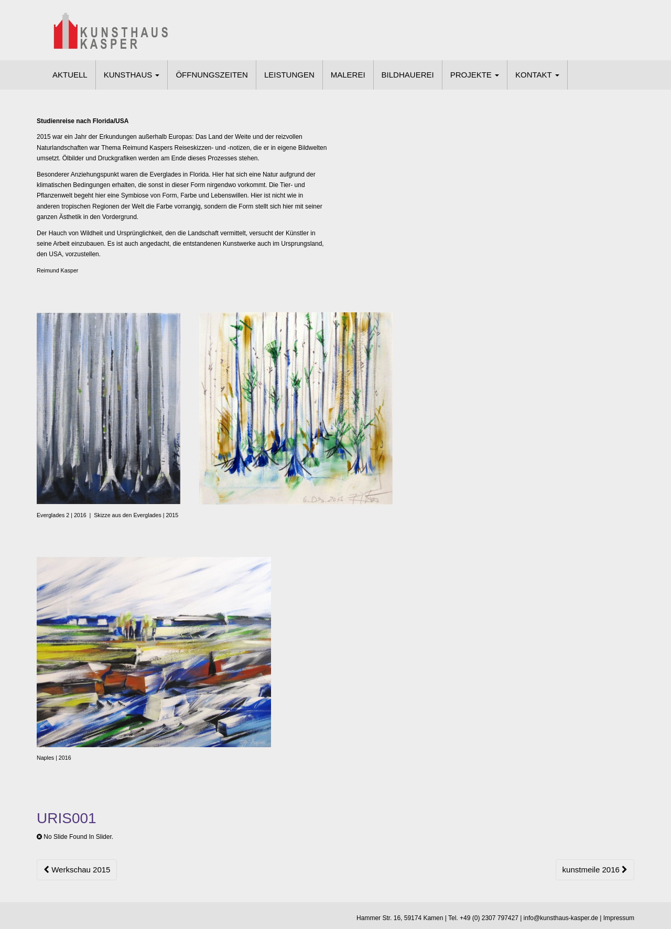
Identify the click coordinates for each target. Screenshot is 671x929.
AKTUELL (70, 74)
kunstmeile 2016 (594, 869)
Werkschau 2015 (77, 869)
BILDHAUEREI (408, 74)
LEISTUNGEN (289, 74)
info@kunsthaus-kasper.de (561, 918)
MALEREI (348, 74)
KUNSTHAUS (132, 74)
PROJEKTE (474, 74)
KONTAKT (537, 74)
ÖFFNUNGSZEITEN (212, 74)
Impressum (618, 918)
